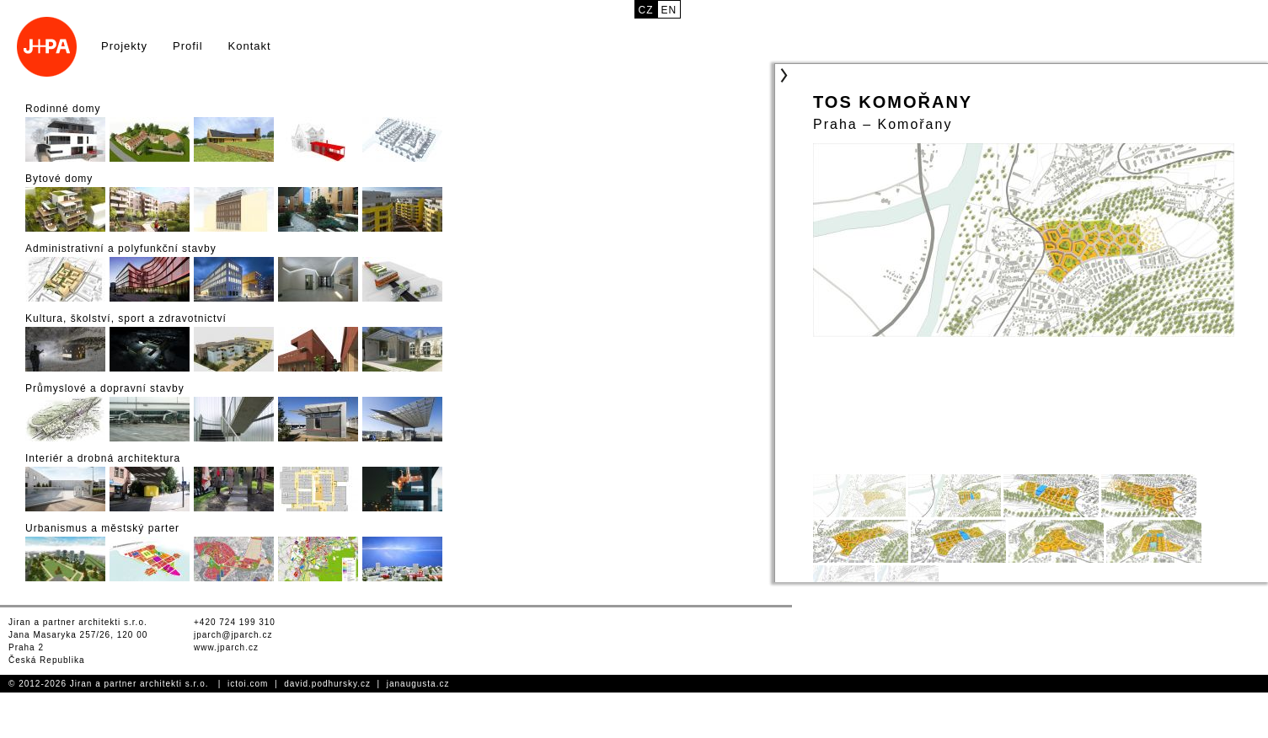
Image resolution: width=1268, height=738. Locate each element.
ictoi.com (247, 683)
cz (646, 10)
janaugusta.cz (418, 683)
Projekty (124, 46)
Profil (188, 46)
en (669, 10)
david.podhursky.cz (327, 683)
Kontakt (249, 46)
